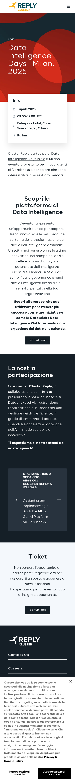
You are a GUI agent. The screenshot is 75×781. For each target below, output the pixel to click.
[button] (37, 340)
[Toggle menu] (68, 6)
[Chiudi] (70, 688)
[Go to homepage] (27, 6)
